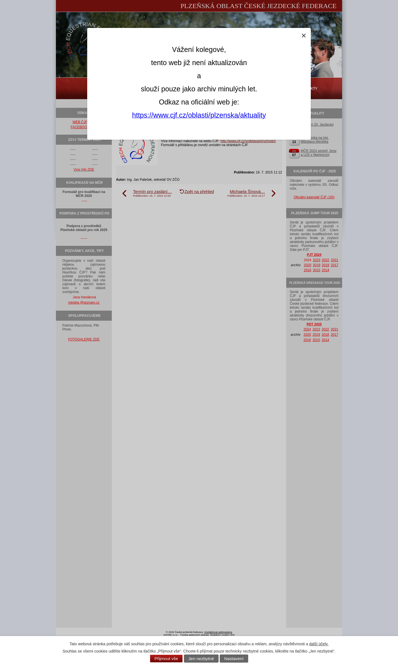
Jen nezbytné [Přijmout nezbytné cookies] (201, 658)
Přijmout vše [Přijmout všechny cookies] (166, 658)
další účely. (318, 644)
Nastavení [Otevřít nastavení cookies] (233, 658)
